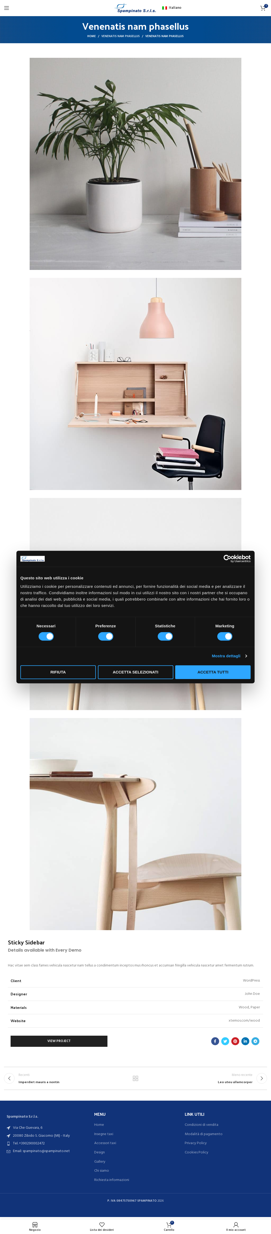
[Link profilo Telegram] (255, 1041)
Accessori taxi (105, 1145)
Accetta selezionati (135, 672)
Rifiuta (58, 672)
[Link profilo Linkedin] (245, 1041)
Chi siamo (101, 1173)
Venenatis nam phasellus (120, 36)
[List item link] (45, 1146)
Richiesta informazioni (111, 1182)
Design (99, 1155)
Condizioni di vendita (201, 1127)
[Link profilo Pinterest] (235, 1041)
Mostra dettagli (226, 656)
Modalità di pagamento (204, 1136)
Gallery (99, 1164)
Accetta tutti (212, 672)
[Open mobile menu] (6, 8)
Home (91, 36)
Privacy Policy (196, 1145)
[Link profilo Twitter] (225, 1041)
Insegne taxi (103, 1136)
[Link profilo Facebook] (215, 1041)
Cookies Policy (196, 1155)
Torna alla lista (135, 1079)
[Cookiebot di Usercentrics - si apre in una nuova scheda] (227, 559)
